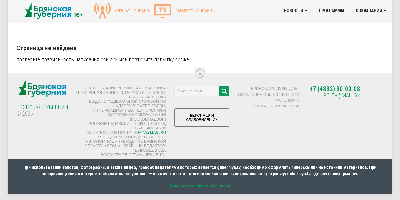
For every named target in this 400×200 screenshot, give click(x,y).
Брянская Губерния (42, 107)
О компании (369, 10)
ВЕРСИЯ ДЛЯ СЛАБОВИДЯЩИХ (202, 119)
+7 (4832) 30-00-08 (335, 89)
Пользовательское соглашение (199, 185)
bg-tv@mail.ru (150, 132)
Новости (293, 10)
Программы (331, 10)
